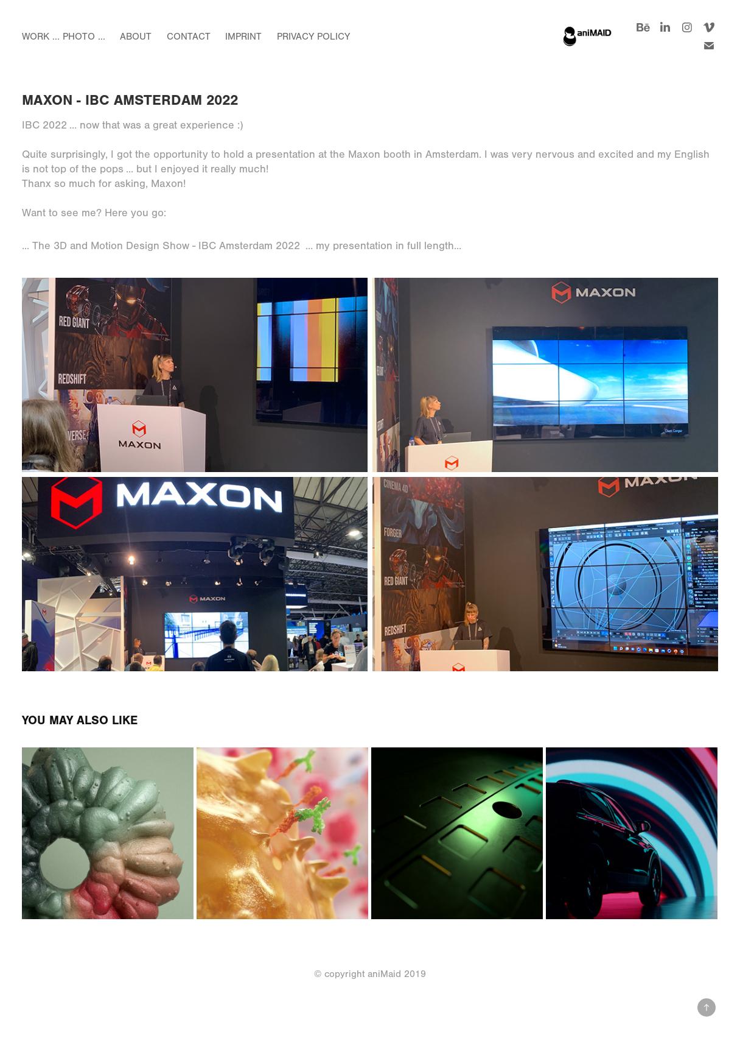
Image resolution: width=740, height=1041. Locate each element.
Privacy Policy (313, 36)
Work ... (41, 36)
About (136, 36)
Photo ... (84, 36)
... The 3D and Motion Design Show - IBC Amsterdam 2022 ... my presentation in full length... (241, 245)
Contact (189, 36)
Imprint (243, 36)
